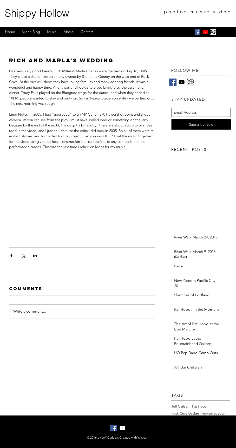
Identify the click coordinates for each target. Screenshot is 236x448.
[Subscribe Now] (201, 124)
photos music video (198, 11)
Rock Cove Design (185, 413)
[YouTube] (205, 32)
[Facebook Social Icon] (197, 32)
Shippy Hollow (37, 13)
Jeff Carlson (180, 406)
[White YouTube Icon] (122, 428)
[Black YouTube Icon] (181, 82)
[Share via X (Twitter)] (23, 255)
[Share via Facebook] (11, 255)
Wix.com (143, 437)
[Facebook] (173, 82)
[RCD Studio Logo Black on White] (213, 32)
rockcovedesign (214, 413)
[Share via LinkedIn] (35, 255)
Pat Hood (199, 406)
